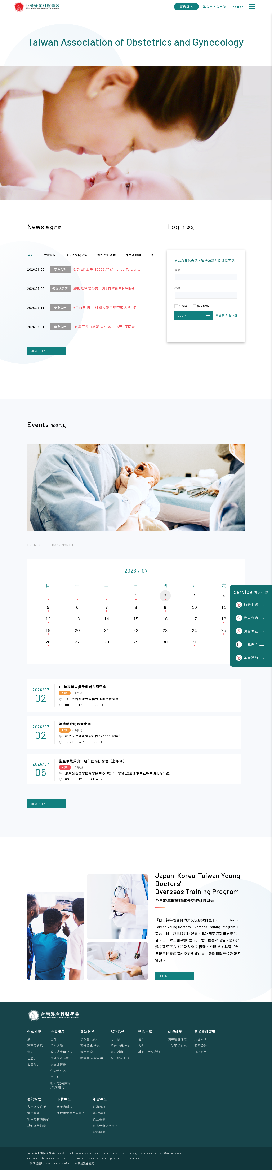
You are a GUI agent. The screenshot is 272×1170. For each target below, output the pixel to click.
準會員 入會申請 (91, 1058)
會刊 (141, 1045)
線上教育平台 (120, 1058)
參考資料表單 (66, 1107)
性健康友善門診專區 (71, 1113)
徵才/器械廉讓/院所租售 (60, 1085)
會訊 (141, 1039)
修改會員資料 (89, 1039)
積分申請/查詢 (121, 1045)
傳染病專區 (58, 1070)
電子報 (55, 1077)
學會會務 (56, 1045)
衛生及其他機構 (38, 1119)
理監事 (32, 1058)
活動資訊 (99, 1107)
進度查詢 (247, 618)
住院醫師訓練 (177, 1045)
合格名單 (200, 1052)
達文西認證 (58, 1064)
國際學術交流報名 (105, 1125)
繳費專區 (247, 631)
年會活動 (247, 658)
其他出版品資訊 (149, 1052)
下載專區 (247, 644)
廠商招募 (99, 1132)
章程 (30, 1052)
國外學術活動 (59, 1058)
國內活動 (117, 1052)
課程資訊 (99, 1113)
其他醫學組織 (36, 1125)
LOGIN (194, 315)
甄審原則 (200, 1039)
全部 (53, 1039)
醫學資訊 (33, 1113)
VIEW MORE (46, 351)
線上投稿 (99, 1119)
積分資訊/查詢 (90, 1045)
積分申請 (247, 604)
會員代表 (33, 1064)
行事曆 (115, 1039)
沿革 (30, 1039)
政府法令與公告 (61, 1052)
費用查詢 (86, 1052)
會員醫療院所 (36, 1107)
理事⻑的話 (35, 1045)
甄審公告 (200, 1045)
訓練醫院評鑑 (177, 1039)
